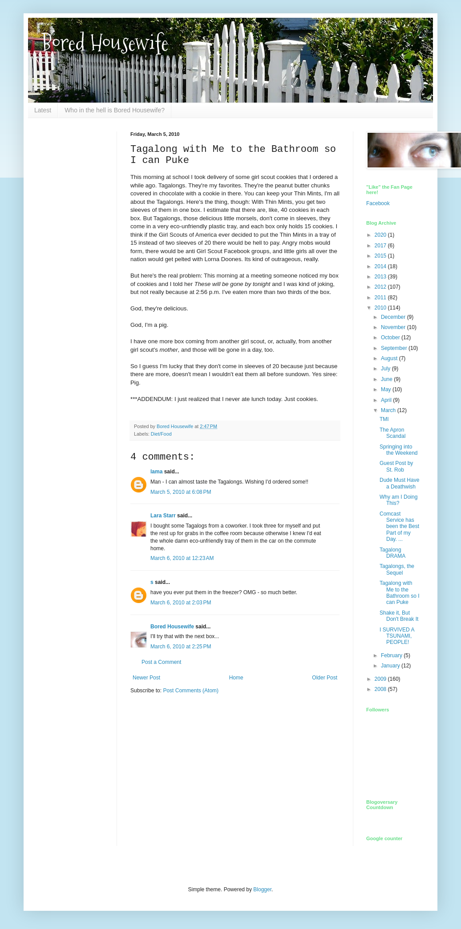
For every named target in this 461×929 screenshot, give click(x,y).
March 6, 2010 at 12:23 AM (182, 558)
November (394, 327)
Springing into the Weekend (399, 450)
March (389, 410)
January (391, 666)
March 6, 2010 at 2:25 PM (180, 646)
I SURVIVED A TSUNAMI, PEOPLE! (397, 636)
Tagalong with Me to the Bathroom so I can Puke (400, 592)
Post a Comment (161, 662)
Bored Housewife (104, 43)
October (391, 337)
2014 (381, 266)
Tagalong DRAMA (392, 553)
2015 (381, 256)
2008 (381, 689)
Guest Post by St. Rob (396, 466)
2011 (381, 297)
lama (156, 471)
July (386, 368)
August (390, 358)
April (387, 400)
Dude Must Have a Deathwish (399, 483)
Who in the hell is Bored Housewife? (115, 110)
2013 (381, 277)
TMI (384, 419)
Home (236, 678)
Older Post (324, 678)
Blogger (262, 889)
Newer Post (146, 678)
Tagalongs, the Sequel (397, 569)
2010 (381, 308)
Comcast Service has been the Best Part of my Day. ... (399, 527)
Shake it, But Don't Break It (399, 616)
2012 (381, 287)
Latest (42, 110)
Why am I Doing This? (398, 500)
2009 (381, 679)
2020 (381, 235)
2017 (381, 245)
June (387, 379)
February (392, 655)
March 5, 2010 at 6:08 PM (180, 492)
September (394, 348)
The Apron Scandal (392, 433)
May (386, 389)
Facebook (378, 203)
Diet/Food (161, 434)
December (394, 317)
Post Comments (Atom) (190, 690)
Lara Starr (163, 515)
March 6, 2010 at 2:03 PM (180, 602)
